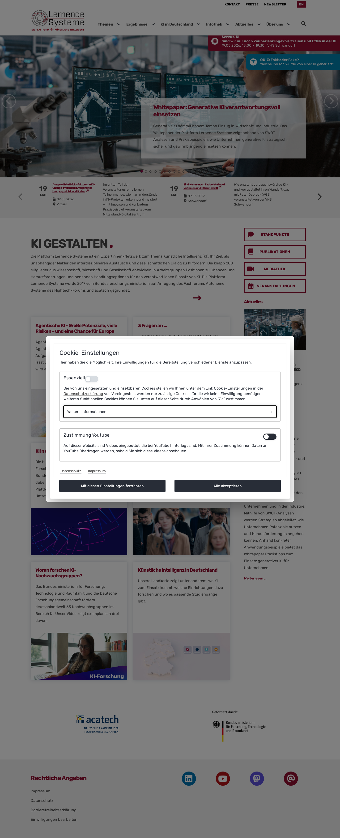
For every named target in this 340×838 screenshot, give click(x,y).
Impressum (97, 471)
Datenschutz (70, 471)
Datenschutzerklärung (83, 393)
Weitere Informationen (86, 411)
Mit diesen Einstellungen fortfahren (112, 486)
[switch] (269, 437)
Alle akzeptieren (227, 486)
